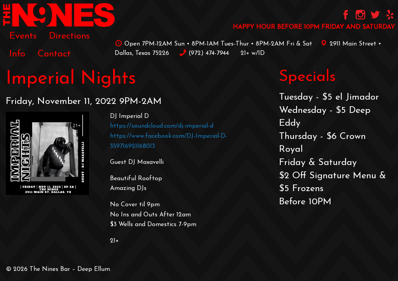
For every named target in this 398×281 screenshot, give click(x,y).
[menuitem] (23, 36)
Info (17, 54)
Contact (54, 54)
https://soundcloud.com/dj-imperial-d (161, 126)
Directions (69, 36)
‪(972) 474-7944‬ (204, 53)
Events (23, 36)
